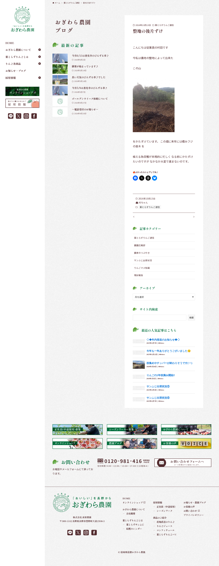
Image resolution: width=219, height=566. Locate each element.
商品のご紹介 (160, 524)
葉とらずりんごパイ (165, 541)
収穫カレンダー (132, 535)
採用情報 (10, 78)
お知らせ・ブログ (15, 71)
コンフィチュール (164, 537)
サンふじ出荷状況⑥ (158, 404)
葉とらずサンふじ (133, 531)
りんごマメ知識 (142, 274)
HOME (9, 43)
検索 (191, 324)
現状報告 (138, 281)
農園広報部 (139, 251)
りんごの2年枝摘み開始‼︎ (161, 381)
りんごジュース (162, 532)
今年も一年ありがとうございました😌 (169, 357)
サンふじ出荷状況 (143, 266)
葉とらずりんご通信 (164, 25)
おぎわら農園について (18, 50)
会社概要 (129, 520)
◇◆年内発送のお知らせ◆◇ (163, 346)
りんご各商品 (13, 64)
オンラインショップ (133, 509)
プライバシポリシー (193, 521)
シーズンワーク (162, 517)
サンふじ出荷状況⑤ (158, 393)
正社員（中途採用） (165, 513)
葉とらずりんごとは (16, 57)
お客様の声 (189, 513)
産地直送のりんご (164, 528)
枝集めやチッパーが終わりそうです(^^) (169, 369)
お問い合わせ (190, 517)
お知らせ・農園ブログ (194, 509)
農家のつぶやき (142, 259)
